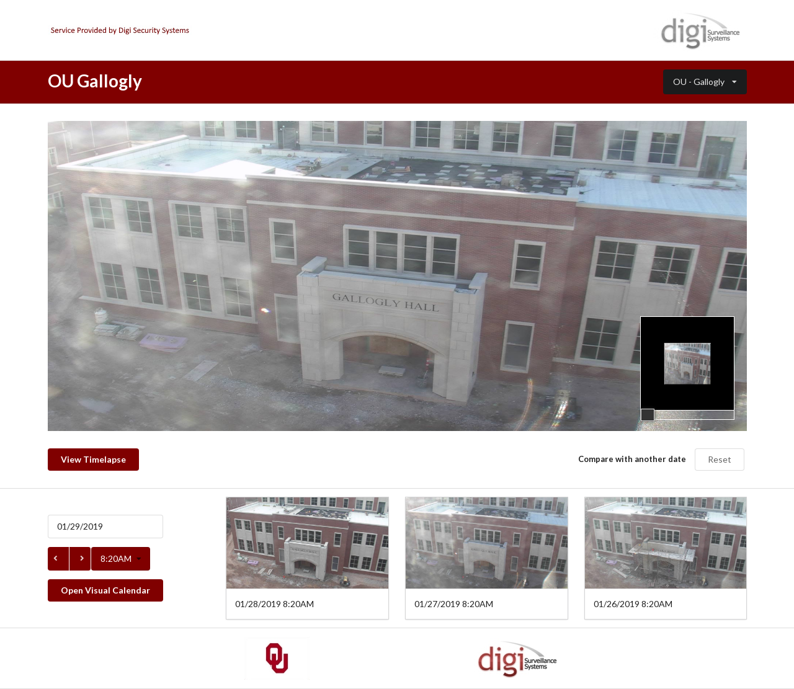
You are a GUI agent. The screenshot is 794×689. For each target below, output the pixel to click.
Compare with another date (632, 459)
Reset (719, 459)
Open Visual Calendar (105, 590)
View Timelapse (93, 459)
